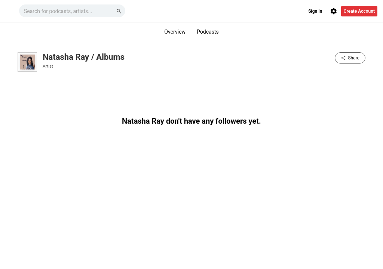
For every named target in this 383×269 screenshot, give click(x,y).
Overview (175, 32)
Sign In (315, 11)
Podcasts (208, 32)
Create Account (359, 11)
